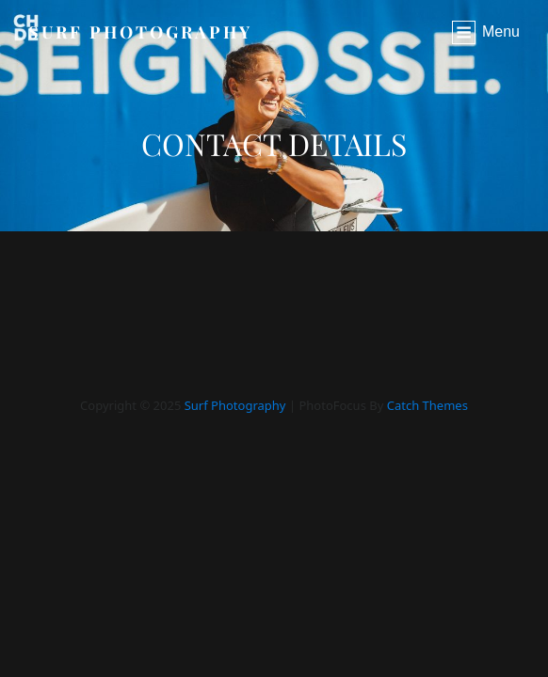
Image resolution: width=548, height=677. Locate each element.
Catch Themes (427, 405)
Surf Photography (140, 32)
